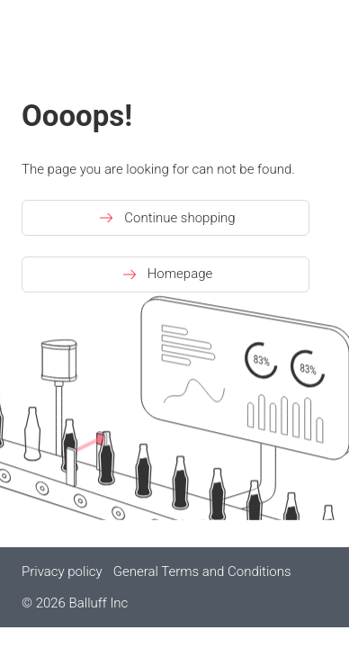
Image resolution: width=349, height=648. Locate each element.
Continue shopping (165, 218)
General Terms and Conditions (202, 571)
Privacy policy (62, 571)
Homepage (166, 274)
